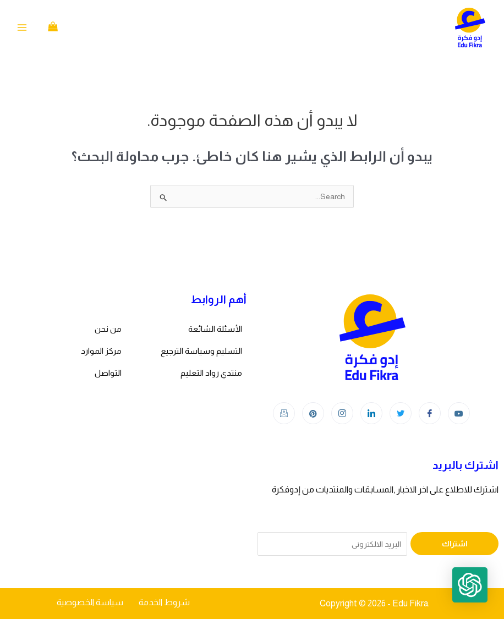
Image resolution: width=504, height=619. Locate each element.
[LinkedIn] (371, 413)
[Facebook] (430, 413)
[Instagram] (342, 413)
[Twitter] (401, 413)
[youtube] (459, 413)
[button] (469, 584)
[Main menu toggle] (22, 28)
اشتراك (455, 543)
